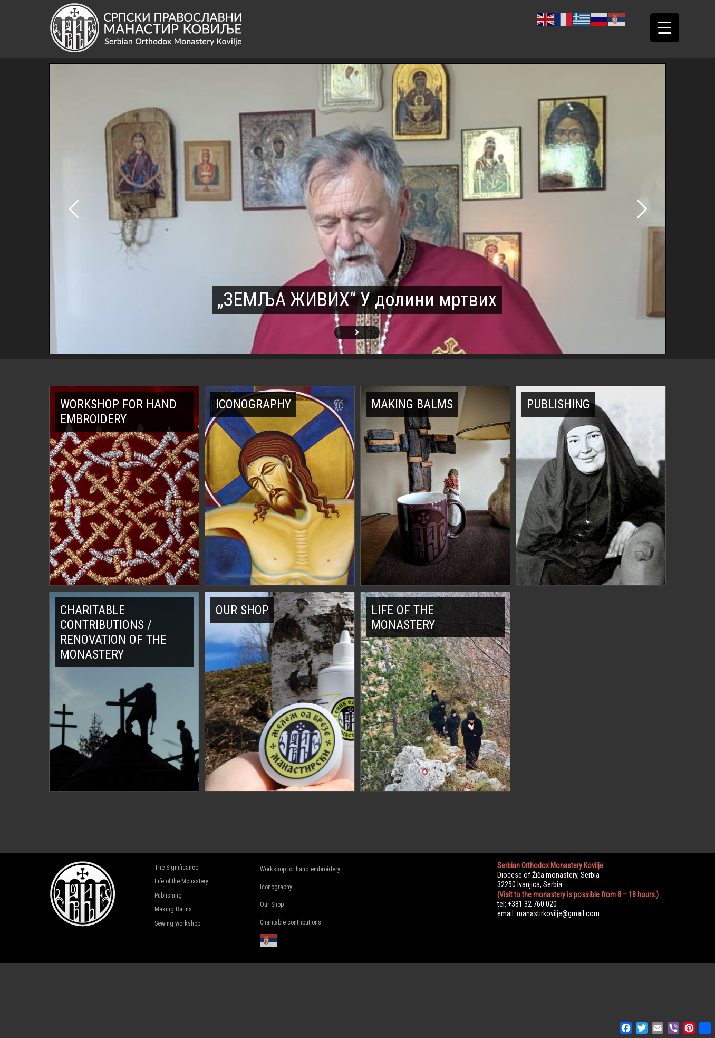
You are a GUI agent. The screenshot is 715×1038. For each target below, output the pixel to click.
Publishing (168, 895)
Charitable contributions (290, 922)
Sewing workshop (177, 923)
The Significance (176, 867)
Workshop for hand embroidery (300, 869)
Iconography (276, 887)
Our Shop (272, 904)
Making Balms (173, 909)
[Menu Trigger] (664, 27)
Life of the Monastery (181, 881)
